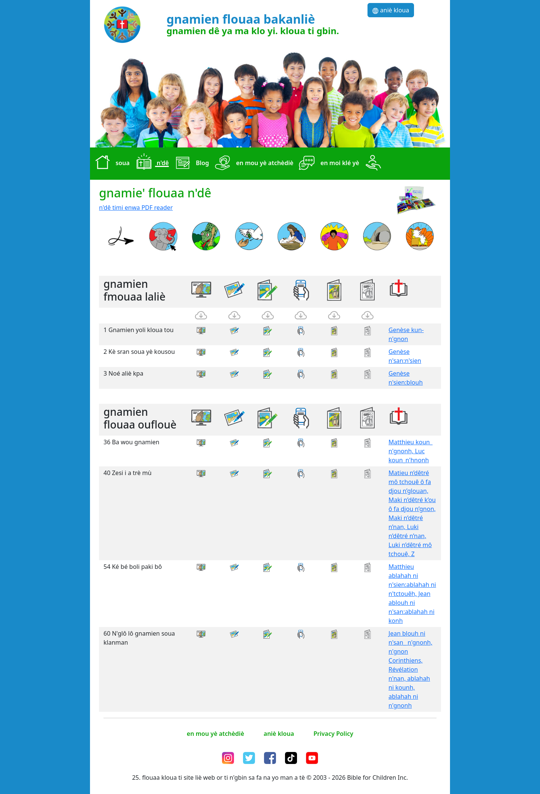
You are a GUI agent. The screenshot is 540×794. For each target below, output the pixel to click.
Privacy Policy (333, 733)
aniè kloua (390, 10)
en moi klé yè (327, 163)
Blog (190, 163)
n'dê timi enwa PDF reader (136, 207)
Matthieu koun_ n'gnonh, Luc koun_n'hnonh (410, 451)
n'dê (151, 163)
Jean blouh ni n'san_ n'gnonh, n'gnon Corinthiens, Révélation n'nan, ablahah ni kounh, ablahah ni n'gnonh (410, 669)
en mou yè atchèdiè (252, 163)
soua (111, 163)
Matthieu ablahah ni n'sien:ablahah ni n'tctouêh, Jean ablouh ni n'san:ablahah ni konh (412, 593)
